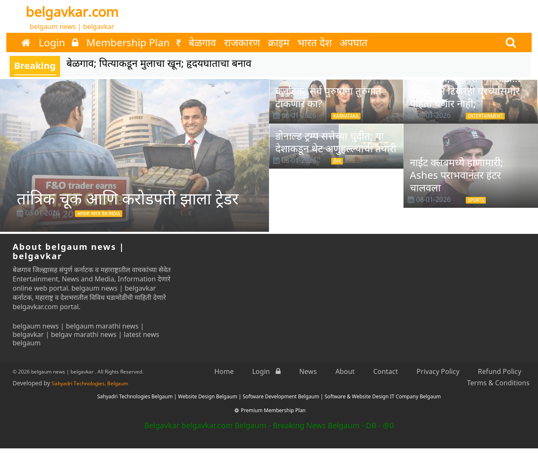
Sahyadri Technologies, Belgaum (90, 383)
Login (58, 42)
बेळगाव (202, 42)
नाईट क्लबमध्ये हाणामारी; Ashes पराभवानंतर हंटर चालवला (456, 174)
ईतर (337, 161)
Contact (385, 371)
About (345, 371)
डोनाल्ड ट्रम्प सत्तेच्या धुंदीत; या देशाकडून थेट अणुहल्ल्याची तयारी (335, 142)
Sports (476, 200)
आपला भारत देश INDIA (98, 214)
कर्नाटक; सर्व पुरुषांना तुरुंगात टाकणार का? (328, 97)
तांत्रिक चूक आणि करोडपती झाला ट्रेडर (128, 198)
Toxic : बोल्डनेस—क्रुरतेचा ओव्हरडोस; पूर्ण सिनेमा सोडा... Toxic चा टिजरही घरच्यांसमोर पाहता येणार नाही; (465, 84)
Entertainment (485, 116)
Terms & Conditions (498, 382)
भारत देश (314, 42)
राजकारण (242, 42)
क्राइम (279, 42)
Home (224, 371)
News (308, 371)
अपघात (353, 42)
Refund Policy (499, 371)
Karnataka (346, 116)
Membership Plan (133, 42)
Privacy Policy (438, 371)
